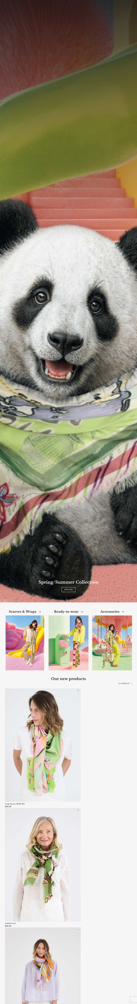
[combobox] (28, 6)
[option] (68, 301)
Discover (68, 589)
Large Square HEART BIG (15, 804)
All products (125, 683)
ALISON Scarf (10, 923)
